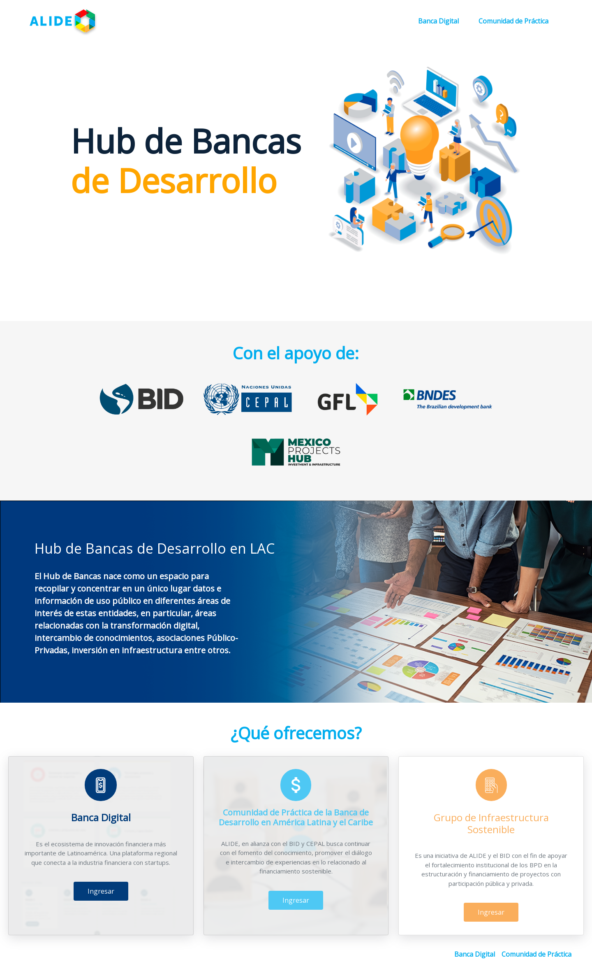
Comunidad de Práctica (513, 21)
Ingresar (101, 852)
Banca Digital (438, 21)
